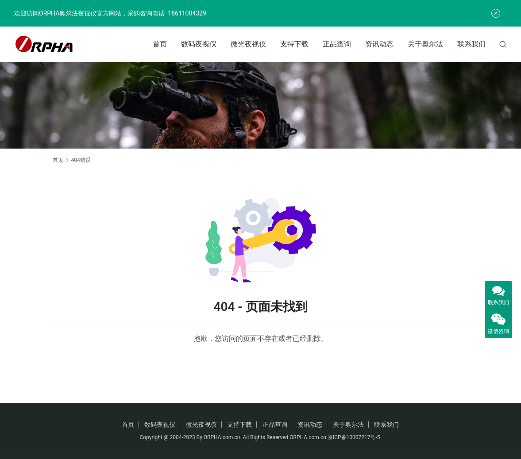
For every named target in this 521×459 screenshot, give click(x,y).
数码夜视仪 (198, 44)
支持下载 (294, 44)
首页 (160, 44)
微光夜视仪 (248, 44)
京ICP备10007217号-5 (355, 437)
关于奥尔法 (425, 44)
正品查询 (337, 44)
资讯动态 (379, 44)
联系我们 (471, 44)
